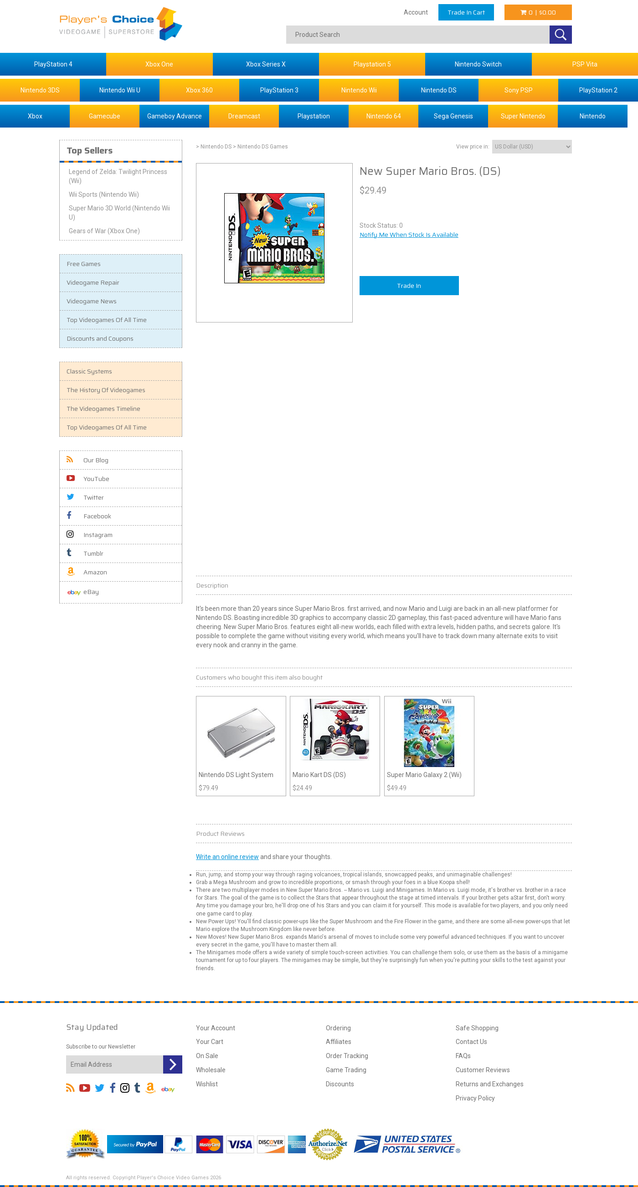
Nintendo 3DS (40, 90)
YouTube (88, 479)
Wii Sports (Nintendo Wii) (104, 194)
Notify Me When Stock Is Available (409, 235)
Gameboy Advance (174, 116)
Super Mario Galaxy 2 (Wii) (424, 774)
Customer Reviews (483, 1070)
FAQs (463, 1055)
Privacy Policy (475, 1098)
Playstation (314, 116)
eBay (83, 592)
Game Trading (346, 1070)
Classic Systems (89, 371)
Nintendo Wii (359, 90)
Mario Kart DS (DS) (319, 774)
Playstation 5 (372, 64)
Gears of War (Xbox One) (104, 231)
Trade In (409, 286)
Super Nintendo (523, 116)
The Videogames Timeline (103, 409)
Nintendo (593, 116)
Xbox (35, 116)
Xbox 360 (199, 90)
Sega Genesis (453, 116)
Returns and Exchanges (490, 1084)
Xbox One (159, 64)
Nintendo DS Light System (236, 774)
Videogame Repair (93, 282)
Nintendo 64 (383, 116)
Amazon (87, 572)
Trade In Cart (466, 12)
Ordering (338, 1028)
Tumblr (85, 553)
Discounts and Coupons (100, 338)
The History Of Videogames (106, 390)
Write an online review (227, 856)
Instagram (90, 535)
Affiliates (338, 1041)
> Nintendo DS (214, 146)
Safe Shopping (477, 1028)
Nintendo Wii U (119, 90)
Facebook (89, 516)
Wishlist (207, 1084)
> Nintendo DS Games (260, 146)
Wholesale (211, 1070)
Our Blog (87, 460)
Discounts (340, 1084)
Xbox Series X (266, 64)
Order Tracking (347, 1055)
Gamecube (104, 116)
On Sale (207, 1055)
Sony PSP (518, 90)
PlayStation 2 (598, 90)
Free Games (84, 264)
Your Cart (209, 1041)
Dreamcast (244, 116)
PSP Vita (584, 64)
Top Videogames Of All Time (107, 320)
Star (519, 898)
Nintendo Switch (478, 64)
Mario (322, 608)
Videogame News (92, 301)
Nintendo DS (439, 90)
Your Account (215, 1028)
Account (416, 12)
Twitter (85, 497)
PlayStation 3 (279, 90)
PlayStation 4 (53, 64)
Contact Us (471, 1041)
